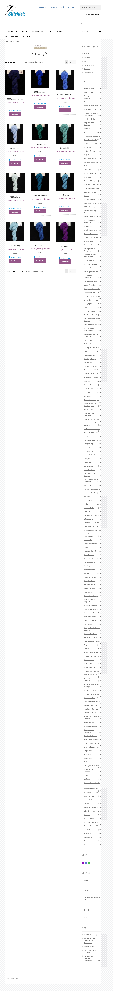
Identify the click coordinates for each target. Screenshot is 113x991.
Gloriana (87, 392)
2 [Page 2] (70, 62)
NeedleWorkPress (90, 617)
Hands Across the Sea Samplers (90, 405)
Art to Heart (88, 147)
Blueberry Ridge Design (92, 188)
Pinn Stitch (88, 664)
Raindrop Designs (90, 88)
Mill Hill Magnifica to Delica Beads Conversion (91, 940)
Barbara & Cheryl (90, 158)
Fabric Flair (88, 340)
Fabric (49, 31)
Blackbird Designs (90, 181)
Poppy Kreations (89, 667)
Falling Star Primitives (91, 348)
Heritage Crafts (89, 432)
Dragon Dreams (89, 311)
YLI (85, 845)
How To (24, 31)
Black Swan (88, 177)
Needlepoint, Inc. (90, 613)
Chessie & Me (88, 241)
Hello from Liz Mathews (92, 429)
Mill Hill (86, 573)
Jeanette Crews (89, 470)
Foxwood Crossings (90, 366)
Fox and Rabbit (89, 363)
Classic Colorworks (90, 245)
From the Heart (89, 374)
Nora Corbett (88, 624)
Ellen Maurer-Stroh (90, 325)
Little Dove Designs (90, 530)
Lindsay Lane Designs (91, 523)
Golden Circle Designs (91, 400)
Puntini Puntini (89, 698)
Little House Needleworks (88, 535)
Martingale (88, 566)
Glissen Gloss (88, 389)
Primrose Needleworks (91, 694)
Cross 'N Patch (89, 260)
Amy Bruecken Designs (89, 124)
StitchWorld (88, 758)
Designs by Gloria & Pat (92, 289)
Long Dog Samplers (90, 543)
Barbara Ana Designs (91, 162)
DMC (85, 307)
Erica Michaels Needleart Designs (90, 329)
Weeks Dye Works (90, 807)
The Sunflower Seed (91, 105)
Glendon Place (89, 385)
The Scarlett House (90, 736)
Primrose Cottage (90, 690)
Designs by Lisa (89, 293)
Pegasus (87, 645)
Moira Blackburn (89, 585)
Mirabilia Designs (90, 577)
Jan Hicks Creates (90, 455)
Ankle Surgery (89, 947)
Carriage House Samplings (89, 221)
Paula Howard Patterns (92, 641)
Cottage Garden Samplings (89, 250)
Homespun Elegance (91, 440)
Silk (85, 917)
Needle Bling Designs (91, 596)
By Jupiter (87, 830)
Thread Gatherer (89, 841)
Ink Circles (87, 447)
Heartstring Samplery (91, 419)
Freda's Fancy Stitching (92, 370)
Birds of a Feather (90, 173)
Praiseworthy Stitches (88, 679)
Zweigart (87, 815)
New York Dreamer (90, 620)
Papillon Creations (90, 634)
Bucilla (86, 196)
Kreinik (86, 504)
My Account (53, 7)
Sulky (86, 775)
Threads (59, 31)
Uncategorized (89, 72)
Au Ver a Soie (88, 826)
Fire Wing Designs (90, 359)
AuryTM (86, 155)
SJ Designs (88, 837)
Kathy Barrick (88, 485)
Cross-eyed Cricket (90, 272)
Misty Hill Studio (89, 581)
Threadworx (88, 792)
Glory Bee (87, 396)
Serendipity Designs (91, 739)
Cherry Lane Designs (91, 237)
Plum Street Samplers (91, 671)
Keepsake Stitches (90, 493)
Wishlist (62, 7)
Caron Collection (90, 217)
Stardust (87, 102)
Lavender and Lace (90, 515)
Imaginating (88, 444)
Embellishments (11, 37)
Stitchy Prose (88, 762)
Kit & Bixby (88, 500)
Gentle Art (87, 381)
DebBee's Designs (90, 285)
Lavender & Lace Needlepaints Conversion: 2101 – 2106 (92, 958)
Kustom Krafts (89, 508)
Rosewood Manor (90, 713)
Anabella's (87, 129)
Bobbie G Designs (90, 192)
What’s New (9, 31)
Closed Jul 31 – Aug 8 (91, 935)
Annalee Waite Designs (92, 136)
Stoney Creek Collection (92, 766)
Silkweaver (88, 754)
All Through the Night (91, 119)
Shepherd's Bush (90, 747)
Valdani (86, 804)
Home (11, 41)
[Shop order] (14, 62)
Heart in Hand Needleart (89, 414)
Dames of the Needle (91, 281)
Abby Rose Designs (90, 109)
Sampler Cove (89, 722)
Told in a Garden (89, 796)
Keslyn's (87, 497)
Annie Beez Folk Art (90, 140)
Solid (86, 880)
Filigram (87, 351)
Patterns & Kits (37, 31)
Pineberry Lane (89, 660)
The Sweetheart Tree (91, 789)
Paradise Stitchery (90, 637)
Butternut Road (89, 200)
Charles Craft (88, 226)
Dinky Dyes (88, 304)
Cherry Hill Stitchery (91, 234)
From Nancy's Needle (91, 377)
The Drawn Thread (90, 315)
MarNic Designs (89, 562)
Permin (86, 649)
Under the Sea (89, 800)
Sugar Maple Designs (88, 770)
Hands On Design (90, 409)
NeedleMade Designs (91, 609)
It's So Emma (88, 451)
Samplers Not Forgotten (89, 731)
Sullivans (87, 779)
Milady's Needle (89, 570)
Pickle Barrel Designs (91, 652)
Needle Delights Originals (89, 600)
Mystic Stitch (88, 592)
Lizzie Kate (88, 540)
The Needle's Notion (91, 605)
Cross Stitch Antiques (91, 264)
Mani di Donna (89, 555)
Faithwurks (88, 344)
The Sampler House (90, 726)
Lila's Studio (88, 519)
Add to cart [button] (15, 114)
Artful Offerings (89, 151)
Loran (86, 547)
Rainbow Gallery (89, 709)
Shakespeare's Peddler (92, 743)
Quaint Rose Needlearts (92, 702)
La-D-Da (87, 511)
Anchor (86, 132)
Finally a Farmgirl (90, 355)
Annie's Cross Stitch (91, 143)
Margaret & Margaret (91, 558)
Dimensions (88, 300)
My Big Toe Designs (90, 588)
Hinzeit (86, 436)
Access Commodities (91, 822)
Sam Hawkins (88, 92)
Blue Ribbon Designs (91, 185)
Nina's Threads (89, 819)
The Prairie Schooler (91, 675)
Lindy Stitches (89, 526)
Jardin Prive (88, 462)
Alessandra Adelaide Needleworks (91, 114)
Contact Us (42, 7)
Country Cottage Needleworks (90, 256)
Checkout (71, 7)
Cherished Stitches (90, 230)
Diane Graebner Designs (92, 296)
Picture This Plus (90, 656)
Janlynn (87, 459)
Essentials (26, 37)
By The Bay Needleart (91, 203)
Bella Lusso (88, 166)
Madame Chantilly (90, 551)
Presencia (87, 833)
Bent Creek (87, 170)
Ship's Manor (88, 751)
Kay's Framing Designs (92, 489)
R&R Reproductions (90, 705)
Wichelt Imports (89, 811)
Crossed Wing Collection (88, 276)
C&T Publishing (89, 207)
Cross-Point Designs (91, 268)
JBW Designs (88, 466)
